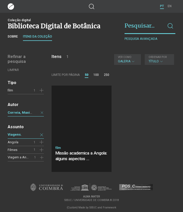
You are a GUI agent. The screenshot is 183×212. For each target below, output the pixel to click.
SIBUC (93, 207)
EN (170, 6)
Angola (13, 142)
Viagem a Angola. (21, 157)
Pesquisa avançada (141, 39)
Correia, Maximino (23, 112)
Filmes (12, 150)
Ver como (124, 57)
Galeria (127, 59)
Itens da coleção (37, 36)
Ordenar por (158, 57)
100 (96, 75)
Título (159, 59)
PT (162, 6)
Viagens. (15, 134)
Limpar (13, 70)
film (10, 90)
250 (106, 75)
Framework (109, 207)
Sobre (13, 36)
